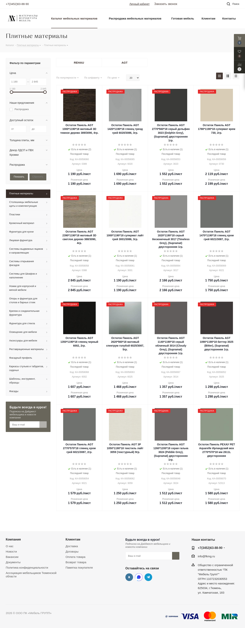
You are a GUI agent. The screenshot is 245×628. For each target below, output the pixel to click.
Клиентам (73, 539)
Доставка (72, 546)
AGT (125, 62)
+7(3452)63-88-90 (17, 4)
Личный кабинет (139, 4)
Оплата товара (76, 556)
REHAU (79, 62)
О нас (9, 546)
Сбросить (37, 176)
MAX (139, 577)
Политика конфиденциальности (27, 567)
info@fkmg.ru (206, 556)
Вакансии (12, 556)
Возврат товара (76, 562)
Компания (13, 539)
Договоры (72, 551)
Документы (13, 562)
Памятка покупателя (79, 567)
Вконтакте (129, 577)
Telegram (148, 577)
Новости (11, 551)
